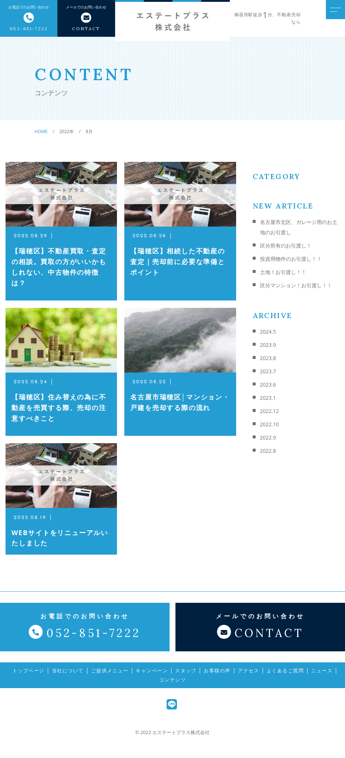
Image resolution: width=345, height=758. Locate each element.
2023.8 (268, 358)
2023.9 (268, 344)
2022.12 (269, 411)
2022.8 (268, 450)
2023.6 (268, 384)
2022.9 (268, 437)
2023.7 (268, 371)
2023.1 (268, 397)
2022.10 (269, 424)
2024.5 (268, 331)
